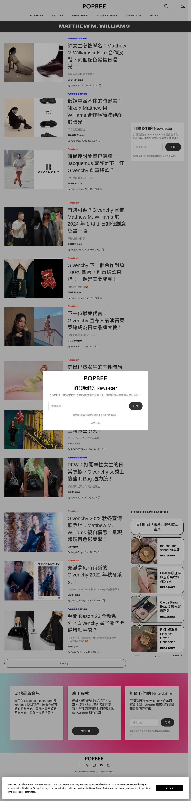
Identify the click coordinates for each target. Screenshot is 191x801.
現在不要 (95, 423)
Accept (169, 788)
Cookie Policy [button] (102, 788)
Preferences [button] (29, 792)
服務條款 (102, 415)
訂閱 (135, 406)
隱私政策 (112, 415)
